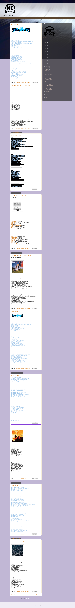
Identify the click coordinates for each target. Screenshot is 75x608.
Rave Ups (12, 236)
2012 (46, 63)
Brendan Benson (14, 234)
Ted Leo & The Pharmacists (16, 243)
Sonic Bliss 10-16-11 (16, 311)
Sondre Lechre (13, 244)
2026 (46, 42)
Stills (12, 226)
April (46, 98)
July (46, 94)
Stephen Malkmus (14, 218)
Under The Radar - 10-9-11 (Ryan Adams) (21, 426)
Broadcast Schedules (23, 18)
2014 (46, 60)
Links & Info (32, 18)
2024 (46, 45)
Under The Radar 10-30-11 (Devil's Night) (20, 85)
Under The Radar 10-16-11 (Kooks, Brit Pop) (21, 255)
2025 (46, 44)
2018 (46, 54)
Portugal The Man (14, 221)
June (46, 95)
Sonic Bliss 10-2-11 (15, 485)
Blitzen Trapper (14, 239)
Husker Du (13, 222)
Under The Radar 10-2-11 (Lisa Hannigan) (21, 541)
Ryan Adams (13, 238)
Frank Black (13, 223)
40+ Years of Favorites (14, 18)
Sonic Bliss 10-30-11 (16, 24)
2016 (46, 57)
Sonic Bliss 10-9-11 (15, 375)
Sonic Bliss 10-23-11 (16, 135)
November (47, 67)
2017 (46, 56)
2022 (46, 48)
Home (6, 18)
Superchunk (13, 219)
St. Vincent (13, 228)
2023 (46, 47)
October (47, 69)
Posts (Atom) (28, 598)
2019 (46, 53)
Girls (12, 215)
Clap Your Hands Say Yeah (16, 225)
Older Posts (38, 594)
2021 (46, 50)
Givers (12, 242)
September (48, 91)
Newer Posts (13, 594)
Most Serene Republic (15, 227)
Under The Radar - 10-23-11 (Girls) (19, 195)
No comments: (28, 82)
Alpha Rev (13, 220)
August (47, 92)
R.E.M (12, 241)
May (46, 97)
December (47, 66)
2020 (46, 51)
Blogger (43, 605)
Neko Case (13, 240)
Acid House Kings (14, 237)
